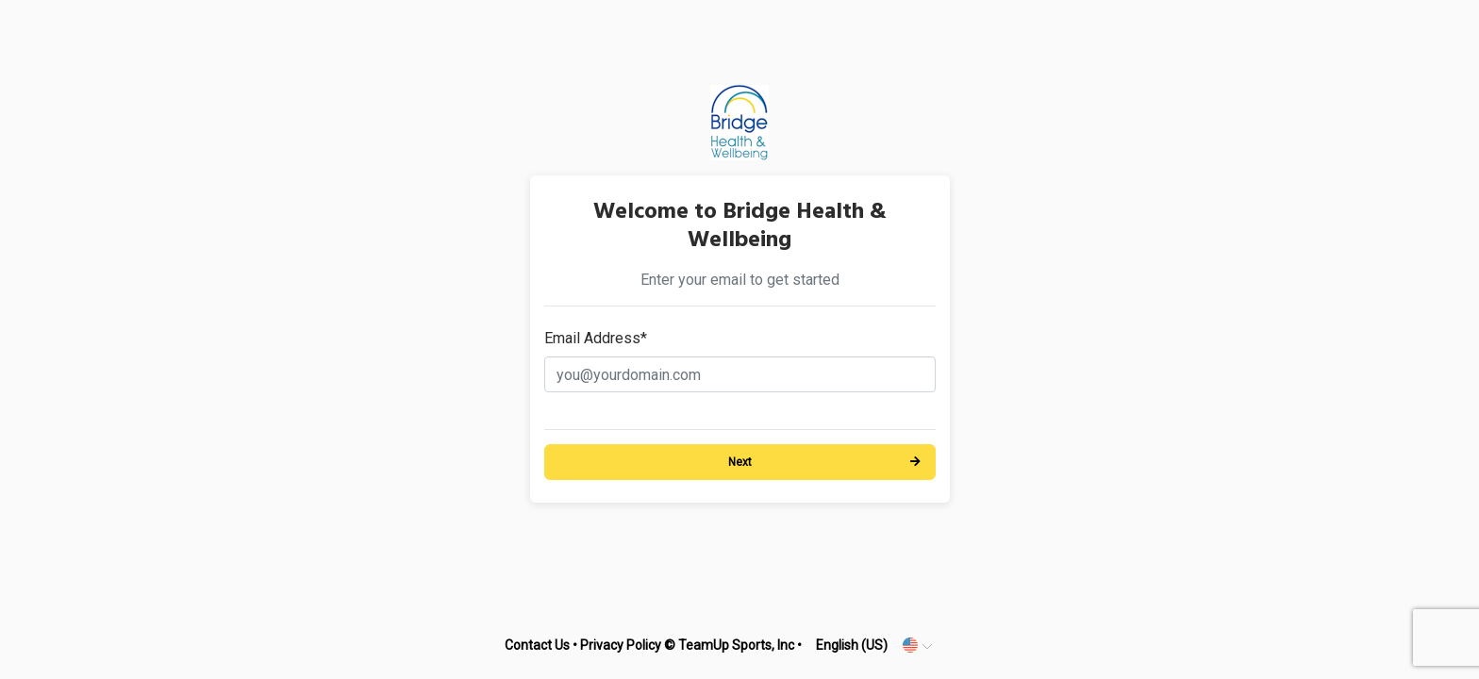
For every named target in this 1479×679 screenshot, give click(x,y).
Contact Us (537, 645)
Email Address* (595, 338)
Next (740, 462)
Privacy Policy (620, 645)
